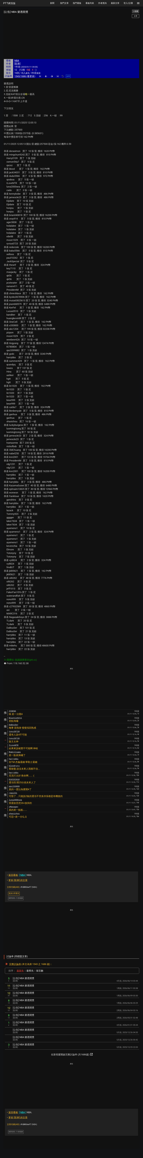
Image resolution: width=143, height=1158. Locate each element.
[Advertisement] (71, 38)
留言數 (39, 970)
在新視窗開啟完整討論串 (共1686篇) (72, 1054)
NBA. (19, 875)
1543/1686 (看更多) (24, 76)
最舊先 (30, 970)
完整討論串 (15, 964)
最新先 (20, 970)
